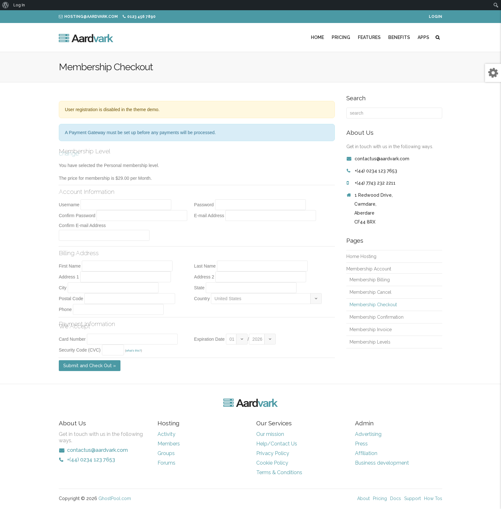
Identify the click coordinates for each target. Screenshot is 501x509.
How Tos (433, 498)
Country (202, 298)
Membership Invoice (371, 329)
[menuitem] (5, 5)
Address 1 (69, 276)
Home (317, 37)
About (363, 498)
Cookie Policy (272, 463)
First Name (70, 266)
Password (203, 204)
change (69, 153)
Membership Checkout (373, 304)
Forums (166, 463)
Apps (423, 37)
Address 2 (204, 276)
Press (361, 444)
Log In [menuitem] (19, 5)
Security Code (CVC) (80, 350)
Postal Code (71, 298)
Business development (382, 463)
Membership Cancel (370, 292)
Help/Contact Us (276, 444)
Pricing (341, 37)
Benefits (399, 37)
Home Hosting (361, 256)
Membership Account (368, 268)
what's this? (133, 350)
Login (435, 16)
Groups (166, 453)
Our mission (270, 434)
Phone (65, 309)
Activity (166, 434)
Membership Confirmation (377, 317)
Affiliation (366, 453)
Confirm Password (77, 215)
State (199, 287)
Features (369, 37)
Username (69, 204)
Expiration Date (209, 339)
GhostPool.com (114, 498)
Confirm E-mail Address (82, 225)
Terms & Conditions (279, 472)
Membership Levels (370, 342)
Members (169, 444)
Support (412, 498)
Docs (395, 498)
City (62, 287)
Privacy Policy (272, 453)
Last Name (205, 266)
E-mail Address (209, 215)
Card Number (72, 339)
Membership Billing (370, 279)
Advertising (368, 434)
